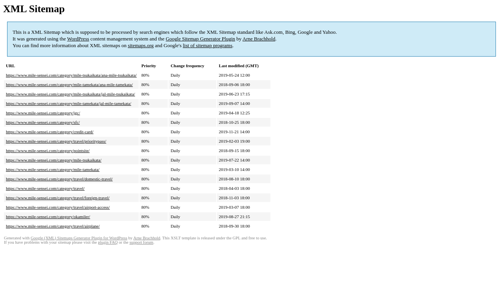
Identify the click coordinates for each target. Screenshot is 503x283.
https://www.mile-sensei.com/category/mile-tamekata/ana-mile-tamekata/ (69, 84)
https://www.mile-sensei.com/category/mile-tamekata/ (52, 169)
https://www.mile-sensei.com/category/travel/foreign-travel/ (58, 197)
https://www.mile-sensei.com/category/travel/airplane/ (53, 226)
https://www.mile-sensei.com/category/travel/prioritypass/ (56, 141)
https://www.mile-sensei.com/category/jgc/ (43, 112)
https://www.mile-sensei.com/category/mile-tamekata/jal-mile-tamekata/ (68, 103)
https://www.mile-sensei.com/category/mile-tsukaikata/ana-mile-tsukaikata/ (71, 75)
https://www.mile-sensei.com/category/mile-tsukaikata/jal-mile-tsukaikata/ (70, 94)
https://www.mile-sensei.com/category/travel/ (45, 188)
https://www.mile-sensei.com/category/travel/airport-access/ (58, 207)
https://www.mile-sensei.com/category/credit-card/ (50, 131)
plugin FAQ (107, 242)
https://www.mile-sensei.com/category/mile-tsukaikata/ (53, 160)
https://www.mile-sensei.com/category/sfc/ (43, 122)
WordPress (78, 39)
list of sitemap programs (207, 45)
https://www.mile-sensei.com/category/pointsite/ (48, 150)
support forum (141, 242)
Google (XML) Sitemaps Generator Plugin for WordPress (79, 238)
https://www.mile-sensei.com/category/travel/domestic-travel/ (59, 178)
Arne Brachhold (258, 39)
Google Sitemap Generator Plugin (200, 39)
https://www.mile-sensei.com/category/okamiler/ (48, 216)
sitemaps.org (141, 45)
